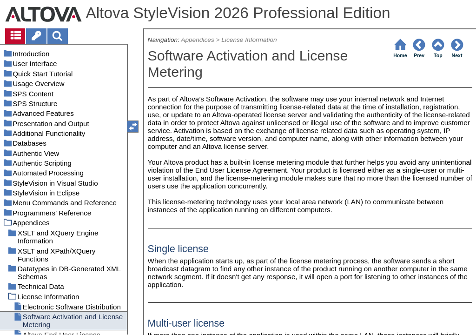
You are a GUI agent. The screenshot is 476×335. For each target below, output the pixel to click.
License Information (249, 39)
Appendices (197, 39)
